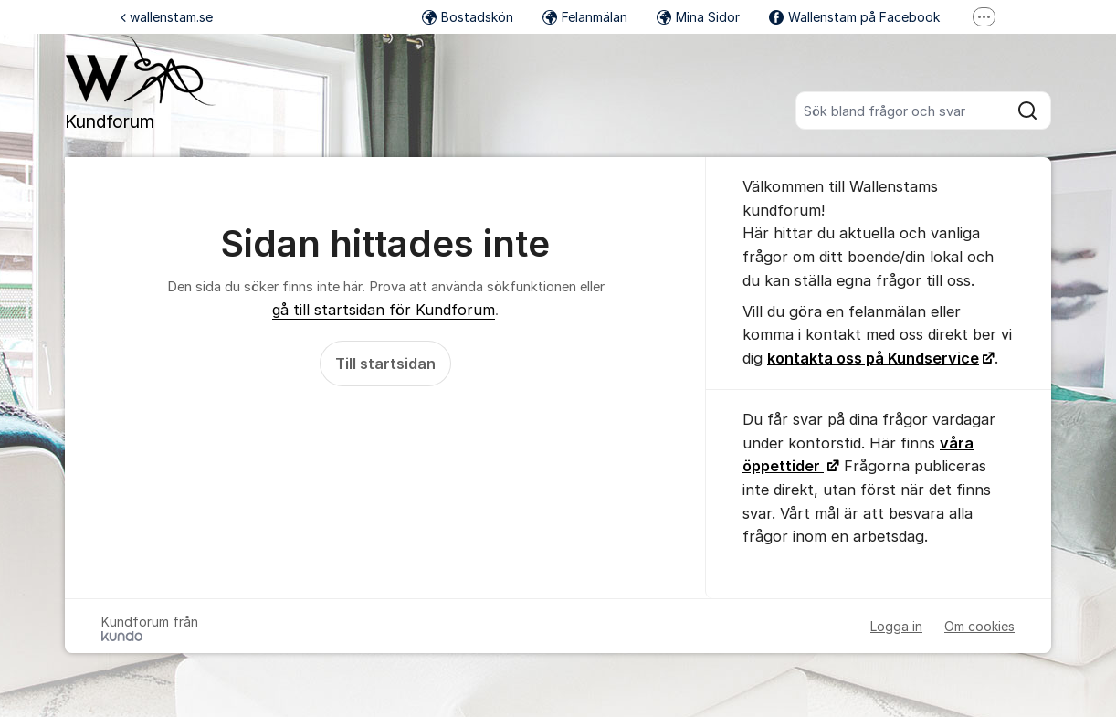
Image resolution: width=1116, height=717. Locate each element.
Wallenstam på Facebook (854, 17)
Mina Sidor (698, 17)
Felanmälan (584, 17)
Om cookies (979, 626)
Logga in (896, 626)
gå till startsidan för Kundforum (383, 310)
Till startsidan (385, 363)
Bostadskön (467, 17)
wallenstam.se (167, 17)
